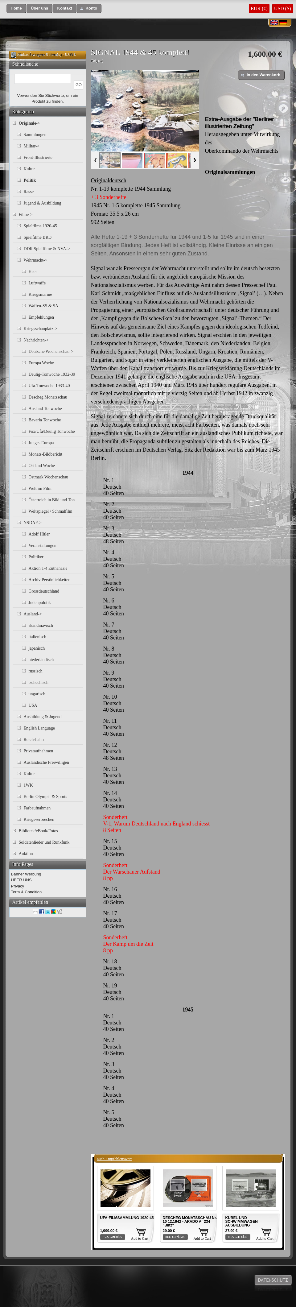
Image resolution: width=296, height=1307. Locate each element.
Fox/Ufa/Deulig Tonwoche (52, 431)
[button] (16, 8)
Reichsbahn (34, 739)
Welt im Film (40, 488)
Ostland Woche (42, 465)
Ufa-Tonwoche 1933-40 (49, 385)
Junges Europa (41, 442)
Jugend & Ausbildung (42, 203)
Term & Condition (26, 892)
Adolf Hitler (39, 534)
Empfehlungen (41, 317)
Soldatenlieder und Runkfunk (44, 842)
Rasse (29, 191)
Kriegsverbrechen (39, 819)
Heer (33, 271)
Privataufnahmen (38, 751)
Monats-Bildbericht (46, 454)
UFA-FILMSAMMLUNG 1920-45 (127, 1218)
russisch (36, 671)
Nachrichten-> (36, 340)
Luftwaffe (37, 283)
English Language (39, 728)
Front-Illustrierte (38, 157)
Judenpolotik (40, 602)
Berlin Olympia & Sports (45, 796)
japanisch (37, 648)
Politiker (36, 557)
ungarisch (37, 694)
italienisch (38, 637)
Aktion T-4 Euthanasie (48, 568)
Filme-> (26, 214)
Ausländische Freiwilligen (46, 762)
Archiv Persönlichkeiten (50, 579)
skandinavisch (41, 625)
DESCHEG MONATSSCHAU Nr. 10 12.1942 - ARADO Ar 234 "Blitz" (190, 1221)
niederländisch (41, 659)
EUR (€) (259, 8)
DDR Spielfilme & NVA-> (47, 248)
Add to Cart (140, 1238)
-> (29, 123)
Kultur (29, 169)
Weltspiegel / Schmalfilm (50, 511)
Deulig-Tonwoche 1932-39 (52, 374)
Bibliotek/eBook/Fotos (38, 831)
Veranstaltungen (42, 545)
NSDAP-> (33, 522)
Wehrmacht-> (35, 260)
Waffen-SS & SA (44, 306)
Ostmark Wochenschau (48, 477)
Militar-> (31, 146)
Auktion (26, 853)
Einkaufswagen (30, 54)
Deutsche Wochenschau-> (51, 351)
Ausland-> (33, 614)
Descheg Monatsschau (48, 397)
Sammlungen (35, 134)
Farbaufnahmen (37, 808)
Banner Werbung (26, 874)
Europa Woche (41, 363)
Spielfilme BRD (38, 237)
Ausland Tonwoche (45, 408)
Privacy (17, 886)
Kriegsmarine (40, 294)
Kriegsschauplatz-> (40, 328)
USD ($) (282, 8)
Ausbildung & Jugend (43, 716)
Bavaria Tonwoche (45, 420)
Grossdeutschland (44, 591)
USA (33, 705)
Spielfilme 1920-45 (40, 226)
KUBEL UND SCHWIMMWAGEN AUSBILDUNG (241, 1221)
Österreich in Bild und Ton (52, 500)
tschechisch (39, 682)
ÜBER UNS (21, 880)
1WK (28, 785)
